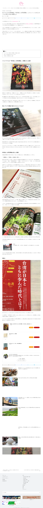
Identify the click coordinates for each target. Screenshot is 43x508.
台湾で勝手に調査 (25, 483)
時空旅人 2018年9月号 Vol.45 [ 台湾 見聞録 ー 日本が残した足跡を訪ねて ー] (21, 324)
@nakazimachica (15, 21)
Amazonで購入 (30, 337)
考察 (23, 487)
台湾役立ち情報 (25, 480)
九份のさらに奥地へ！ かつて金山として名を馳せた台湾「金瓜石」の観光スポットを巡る (11, 471)
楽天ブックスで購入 (36, 337)
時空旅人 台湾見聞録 (29, 23)
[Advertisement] (21, 42)
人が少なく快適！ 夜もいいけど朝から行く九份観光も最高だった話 (32, 471)
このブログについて (5, 477)
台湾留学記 (24, 484)
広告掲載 (3, 480)
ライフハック (24, 490)
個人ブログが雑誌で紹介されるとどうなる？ (10, 54)
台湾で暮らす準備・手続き (26, 477)
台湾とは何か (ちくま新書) (13, 334)
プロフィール (4, 476)
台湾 (23, 476)
